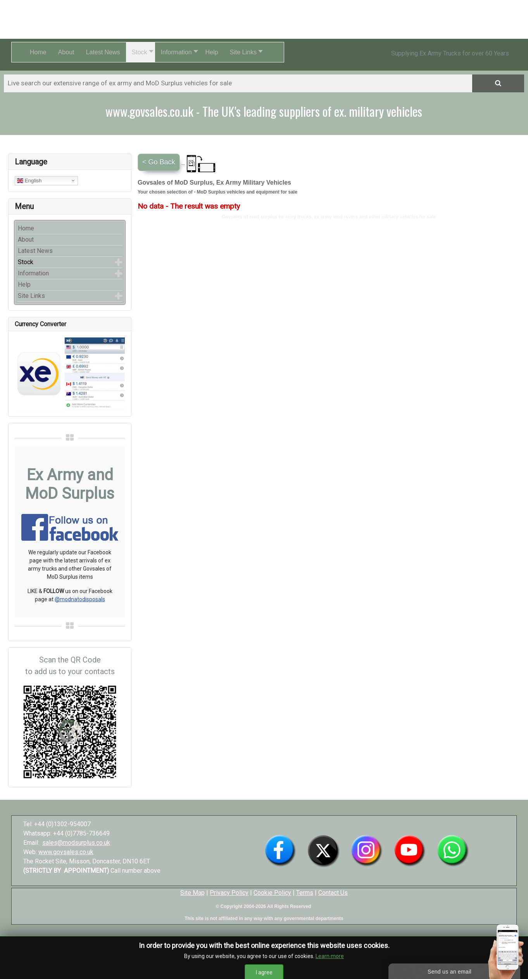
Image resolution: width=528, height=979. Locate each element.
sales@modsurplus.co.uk (76, 842)
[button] (140, 52)
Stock (25, 262)
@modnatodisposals (80, 599)
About (26, 239)
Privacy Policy (229, 892)
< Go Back (158, 162)
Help (24, 284)
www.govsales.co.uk (65, 852)
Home (26, 228)
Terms (304, 892)
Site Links (31, 295)
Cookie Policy (272, 892)
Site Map (192, 892)
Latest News (35, 250)
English (29, 180)
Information (33, 273)
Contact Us (333, 892)
